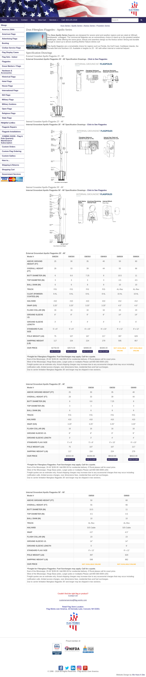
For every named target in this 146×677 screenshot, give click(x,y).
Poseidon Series (103, 26)
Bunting (5, 43)
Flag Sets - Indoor (9, 57)
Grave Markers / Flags (11, 66)
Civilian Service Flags (11, 48)
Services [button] (53, 20)
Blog (33, 20)
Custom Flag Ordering (11, 151)
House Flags (7, 86)
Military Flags (8, 100)
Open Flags (7, 109)
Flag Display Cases (10, 52)
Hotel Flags (7, 81)
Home (4, 20)
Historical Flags (9, 77)
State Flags (7, 118)
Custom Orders (8, 147)
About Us (14, 20)
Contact (24, 20)
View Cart (42, 20)
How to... (6, 160)
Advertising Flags (9, 39)
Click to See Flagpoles (97, 59)
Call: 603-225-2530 (69, 20)
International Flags (10, 90)
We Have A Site (138, 675)
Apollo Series (76, 26)
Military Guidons (9, 104)
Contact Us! (73, 596)
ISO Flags (6, 95)
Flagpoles (6, 62)
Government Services (11, 174)
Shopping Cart (8, 170)
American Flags (9, 34)
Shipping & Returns (10, 165)
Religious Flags (9, 113)
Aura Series (65, 26)
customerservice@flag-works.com (73, 600)
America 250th (8, 30)
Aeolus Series (89, 26)
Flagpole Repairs (9, 127)
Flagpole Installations (11, 132)
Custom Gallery (9, 156)
